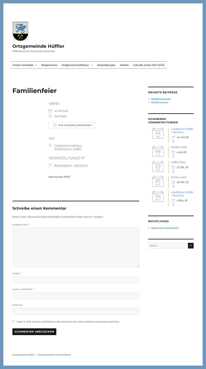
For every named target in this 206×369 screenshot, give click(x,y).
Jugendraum (80, 165)
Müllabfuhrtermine (161, 99)
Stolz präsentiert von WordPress (54, 355)
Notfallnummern (159, 102)
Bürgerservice (49, 65)
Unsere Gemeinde (22, 65)
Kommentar (20, 224)
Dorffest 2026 (179, 147)
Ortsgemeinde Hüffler (38, 46)
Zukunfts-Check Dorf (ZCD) (149, 65)
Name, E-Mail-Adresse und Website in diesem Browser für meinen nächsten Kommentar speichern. (68, 321)
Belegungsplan (63, 165)
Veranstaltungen (106, 65)
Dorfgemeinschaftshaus (75, 65)
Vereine (124, 65)
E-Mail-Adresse (23, 289)
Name (16, 273)
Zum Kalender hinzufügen (72, 125)
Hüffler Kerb (178, 162)
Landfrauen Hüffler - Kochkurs (182, 130)
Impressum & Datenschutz (164, 228)
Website (17, 305)
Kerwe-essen (179, 177)
